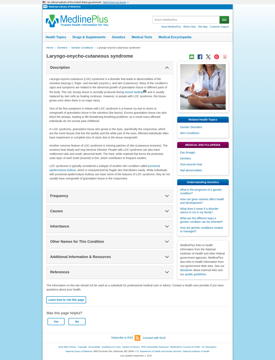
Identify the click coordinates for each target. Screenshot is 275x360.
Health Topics (56, 37)
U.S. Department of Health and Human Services (158, 351)
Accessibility (94, 347)
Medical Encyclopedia (175, 37)
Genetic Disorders (191, 127)
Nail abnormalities (191, 170)
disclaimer (186, 270)
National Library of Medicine (64, 6)
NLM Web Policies (67, 347)
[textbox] (186, 20)
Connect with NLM (154, 337)
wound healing (136, 92)
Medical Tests (142, 37)
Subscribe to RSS (126, 338)
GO (224, 19)
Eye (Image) (187, 152)
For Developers (209, 347)
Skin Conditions (189, 133)
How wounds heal (191, 164)
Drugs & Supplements (89, 37)
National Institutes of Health (196, 351)
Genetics (118, 37)
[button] (167, 68)
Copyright (82, 347)
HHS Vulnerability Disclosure (155, 347)
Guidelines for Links (111, 347)
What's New (189, 26)
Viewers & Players (131, 347)
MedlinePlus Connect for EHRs (185, 347)
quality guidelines (195, 274)
